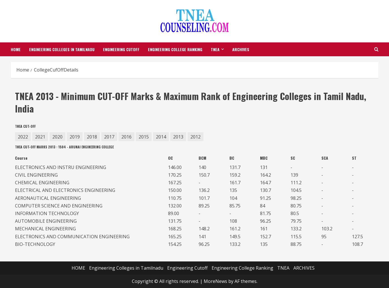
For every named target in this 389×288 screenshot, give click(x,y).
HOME (16, 49)
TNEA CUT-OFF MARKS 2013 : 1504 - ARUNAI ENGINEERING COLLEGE (64, 147)
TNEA (215, 49)
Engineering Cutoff (121, 49)
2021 (40, 137)
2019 (75, 137)
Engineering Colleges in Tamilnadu (61, 49)
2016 (126, 137)
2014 (161, 137)
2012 (195, 137)
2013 (178, 137)
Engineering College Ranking (175, 49)
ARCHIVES (240, 49)
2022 (23, 137)
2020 (57, 137)
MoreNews (215, 281)
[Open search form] (376, 49)
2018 (92, 137)
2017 (109, 137)
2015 (144, 137)
